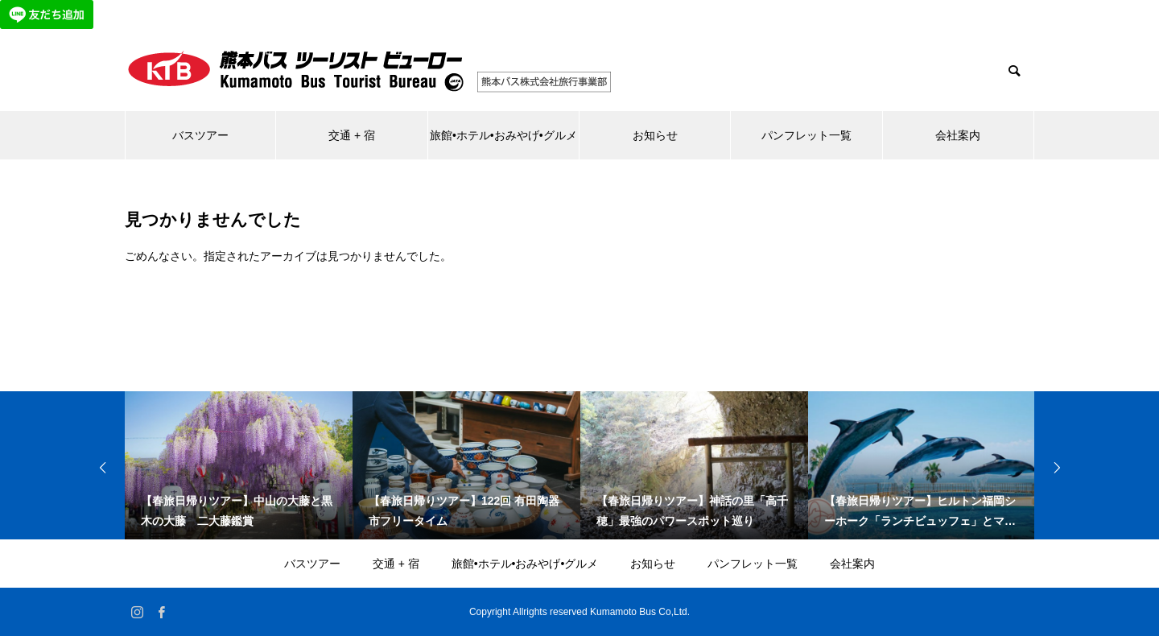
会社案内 (957, 135)
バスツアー (200, 135)
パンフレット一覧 (806, 135)
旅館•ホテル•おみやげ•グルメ (503, 135)
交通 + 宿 (351, 135)
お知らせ (655, 135)
